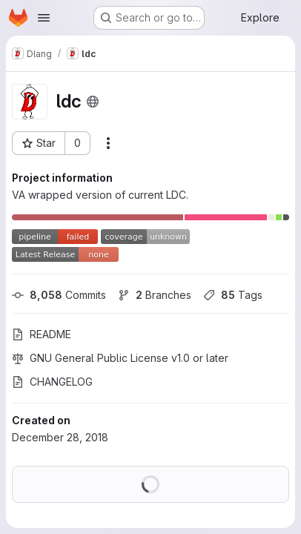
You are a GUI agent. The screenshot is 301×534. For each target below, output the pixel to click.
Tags (232, 295)
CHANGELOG (52, 381)
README (41, 334)
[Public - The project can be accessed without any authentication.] (93, 102)
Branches (154, 295)
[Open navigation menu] (44, 18)
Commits (59, 295)
